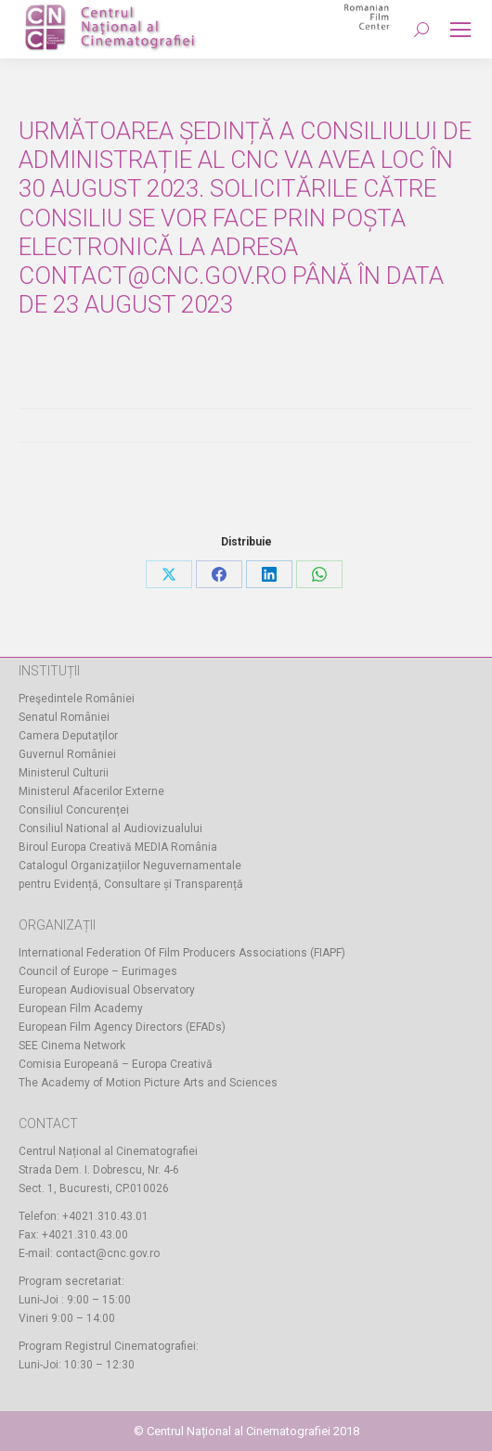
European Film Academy (81, 1008)
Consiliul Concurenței (74, 809)
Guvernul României (67, 754)
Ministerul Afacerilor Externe (91, 791)
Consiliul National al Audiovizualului (110, 828)
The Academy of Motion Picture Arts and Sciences (148, 1082)
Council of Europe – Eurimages (98, 971)
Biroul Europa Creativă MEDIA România (118, 847)
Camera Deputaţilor (68, 735)
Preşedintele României (77, 698)
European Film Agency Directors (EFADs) (122, 1027)
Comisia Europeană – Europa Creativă (116, 1064)
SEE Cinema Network (72, 1045)
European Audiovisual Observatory (107, 989)
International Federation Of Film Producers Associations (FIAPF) (182, 952)
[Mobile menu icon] (460, 30)
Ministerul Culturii (64, 772)
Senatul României (64, 717)
